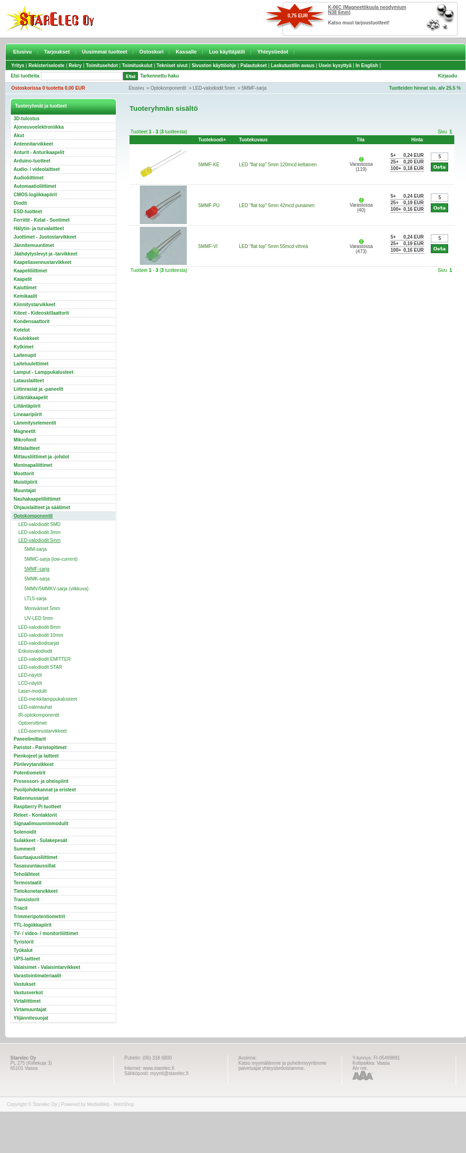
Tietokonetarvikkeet (36, 891)
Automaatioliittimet (35, 186)
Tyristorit (24, 941)
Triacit (20, 908)
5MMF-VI (208, 246)
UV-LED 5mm (38, 618)
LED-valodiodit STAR (40, 667)
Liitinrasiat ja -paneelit (38, 389)
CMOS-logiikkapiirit (35, 194)
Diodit (20, 203)
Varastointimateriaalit (37, 975)
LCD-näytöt (30, 683)
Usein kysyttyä (335, 65)
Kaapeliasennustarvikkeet (42, 262)
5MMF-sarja (254, 88)
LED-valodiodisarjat (38, 643)
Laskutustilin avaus (292, 65)
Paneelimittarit (30, 739)
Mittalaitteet (27, 448)
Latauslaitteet (29, 380)
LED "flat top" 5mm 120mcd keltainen (278, 164)
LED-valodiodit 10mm (40, 635)
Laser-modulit (32, 691)
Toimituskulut (137, 65)
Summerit (24, 848)
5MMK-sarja (37, 578)
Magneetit (25, 431)
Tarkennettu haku (159, 75)
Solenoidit (25, 832)
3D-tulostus (26, 118)
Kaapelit (23, 279)
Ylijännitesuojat (31, 1018)
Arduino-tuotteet (32, 160)
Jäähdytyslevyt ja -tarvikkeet (45, 253)
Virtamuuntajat (30, 1009)
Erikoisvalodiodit (35, 651)
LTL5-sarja (35, 598)
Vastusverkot (28, 992)
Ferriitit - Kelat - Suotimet (41, 220)
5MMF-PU (209, 205)
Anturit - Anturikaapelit (39, 152)
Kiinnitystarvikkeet (34, 304)
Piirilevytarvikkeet (33, 764)
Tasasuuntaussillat (34, 865)
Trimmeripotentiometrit (39, 916)
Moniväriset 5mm (42, 608)
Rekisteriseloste (47, 65)
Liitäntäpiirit (27, 406)
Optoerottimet (32, 723)
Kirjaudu (447, 75)
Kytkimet (23, 346)
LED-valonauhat (35, 707)
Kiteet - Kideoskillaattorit (41, 313)
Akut (19, 135)
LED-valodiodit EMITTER (44, 659)
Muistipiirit (26, 482)
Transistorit (26, 899)
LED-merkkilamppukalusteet (47, 699)
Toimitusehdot (102, 65)
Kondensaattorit (32, 321)
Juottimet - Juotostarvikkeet (45, 237)
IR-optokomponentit (38, 715)
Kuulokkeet (26, 338)
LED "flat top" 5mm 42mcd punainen (276, 205)
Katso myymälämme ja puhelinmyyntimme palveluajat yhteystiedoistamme (282, 1065)
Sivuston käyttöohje (213, 65)
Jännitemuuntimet (34, 245)
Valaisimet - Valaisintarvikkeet (47, 967)
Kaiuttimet (25, 287)
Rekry (75, 65)
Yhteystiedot (272, 51)
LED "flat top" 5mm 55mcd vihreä (273, 246)
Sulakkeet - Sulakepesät (40, 840)
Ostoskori (151, 51)
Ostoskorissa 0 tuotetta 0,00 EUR (48, 88)
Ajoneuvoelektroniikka (39, 127)
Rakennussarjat (31, 798)
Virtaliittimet (27, 1001)
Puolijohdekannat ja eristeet (45, 789)
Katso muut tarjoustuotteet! (359, 22)
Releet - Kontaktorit (35, 815)
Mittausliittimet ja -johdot (41, 456)
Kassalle (186, 51)
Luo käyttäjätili (227, 51)
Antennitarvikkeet (33, 144)
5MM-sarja (35, 549)
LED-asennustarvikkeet (42, 731)
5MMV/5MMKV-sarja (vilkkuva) (56, 588)
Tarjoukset (57, 51)
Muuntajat (25, 490)
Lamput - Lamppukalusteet (43, 372)
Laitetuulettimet (31, 363)
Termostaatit (27, 882)
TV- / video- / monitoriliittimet (46, 933)
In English (367, 65)
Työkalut (23, 950)
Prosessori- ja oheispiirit (41, 781)
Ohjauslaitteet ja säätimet (42, 507)
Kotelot (22, 330)
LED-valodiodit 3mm (39, 532)
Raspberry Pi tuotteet (37, 806)
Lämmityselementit (35, 423)
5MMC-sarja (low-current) (50, 559)
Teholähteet (26, 874)
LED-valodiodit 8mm (39, 627)
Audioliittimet (29, 177)
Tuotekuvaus (253, 139)
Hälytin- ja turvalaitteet (39, 228)
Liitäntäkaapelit (31, 397)
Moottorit (24, 473)
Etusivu (22, 51)
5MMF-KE (209, 164)
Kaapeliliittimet (30, 270)
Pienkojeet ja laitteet (36, 755)
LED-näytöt (30, 675)
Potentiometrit (30, 772)
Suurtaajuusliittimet (35, 857)
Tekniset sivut (172, 65)
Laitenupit (25, 355)
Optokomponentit (168, 88)
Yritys (17, 65)
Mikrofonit (25, 439)
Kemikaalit (25, 296)
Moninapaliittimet (33, 465)
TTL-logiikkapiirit (33, 925)
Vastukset (25, 984)
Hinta (417, 139)
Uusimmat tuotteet (105, 51)
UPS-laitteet (27, 958)
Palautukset (253, 65)
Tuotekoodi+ (212, 139)
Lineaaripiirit (28, 414)
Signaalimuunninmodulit (41, 823)
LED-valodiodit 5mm (214, 88)
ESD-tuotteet (28, 211)
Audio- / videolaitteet (37, 169)
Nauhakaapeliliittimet (37, 499)
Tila (361, 139)
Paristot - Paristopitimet (40, 747)
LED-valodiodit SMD (39, 524)
